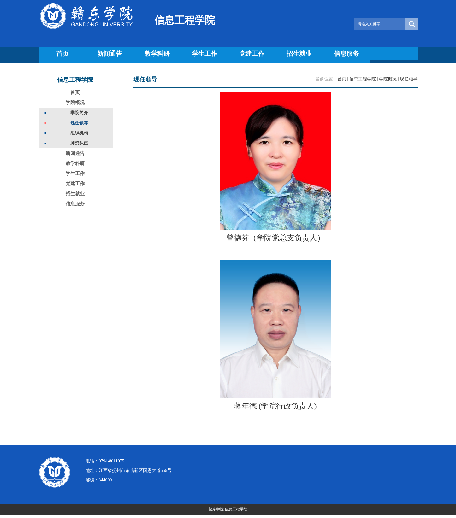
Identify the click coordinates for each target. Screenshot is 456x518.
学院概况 (388, 79)
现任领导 (409, 79)
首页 (341, 79)
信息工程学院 (362, 79)
